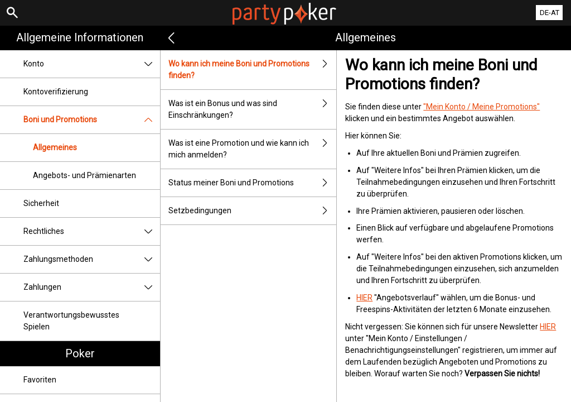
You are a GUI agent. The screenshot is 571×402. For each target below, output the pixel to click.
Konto (91, 64)
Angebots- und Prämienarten (84, 175)
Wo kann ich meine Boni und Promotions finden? (252, 69)
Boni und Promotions (91, 119)
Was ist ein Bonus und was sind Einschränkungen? (252, 109)
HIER (364, 297)
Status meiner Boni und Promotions (252, 183)
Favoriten (39, 379)
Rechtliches (91, 231)
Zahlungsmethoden (91, 259)
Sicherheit (41, 203)
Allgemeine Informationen (79, 37)
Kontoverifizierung (55, 91)
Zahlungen (91, 287)
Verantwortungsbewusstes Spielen (71, 320)
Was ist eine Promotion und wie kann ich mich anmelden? (252, 149)
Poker (80, 353)
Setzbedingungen (252, 210)
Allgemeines (55, 147)
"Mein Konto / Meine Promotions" (481, 106)
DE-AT (549, 12)
